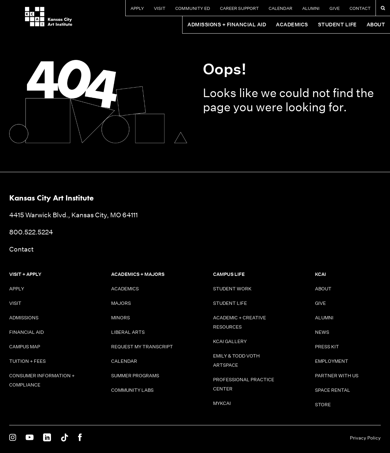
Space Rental (332, 390)
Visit (159, 8)
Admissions (23, 318)
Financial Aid (26, 332)
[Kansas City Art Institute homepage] (33, 19)
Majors (121, 303)
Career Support (239, 8)
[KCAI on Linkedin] (47, 437)
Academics (125, 289)
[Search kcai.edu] (383, 8)
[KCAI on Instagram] (12, 437)
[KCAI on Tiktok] (64, 437)
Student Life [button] (337, 24)
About (323, 289)
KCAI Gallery (230, 341)
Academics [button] (292, 24)
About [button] (376, 24)
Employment (331, 361)
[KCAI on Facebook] (80, 437)
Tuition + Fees (27, 361)
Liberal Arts (128, 332)
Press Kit (327, 347)
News (322, 332)
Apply (137, 8)
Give (334, 8)
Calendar (280, 8)
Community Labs (132, 390)
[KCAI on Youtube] (30, 437)
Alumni (311, 8)
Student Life (230, 303)
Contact (360, 8)
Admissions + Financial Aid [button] (226, 24)
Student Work (232, 289)
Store (323, 405)
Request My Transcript (142, 347)
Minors (120, 318)
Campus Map (24, 347)
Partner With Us (336, 376)
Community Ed (192, 8)
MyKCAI (222, 403)
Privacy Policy (365, 438)
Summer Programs (135, 376)
